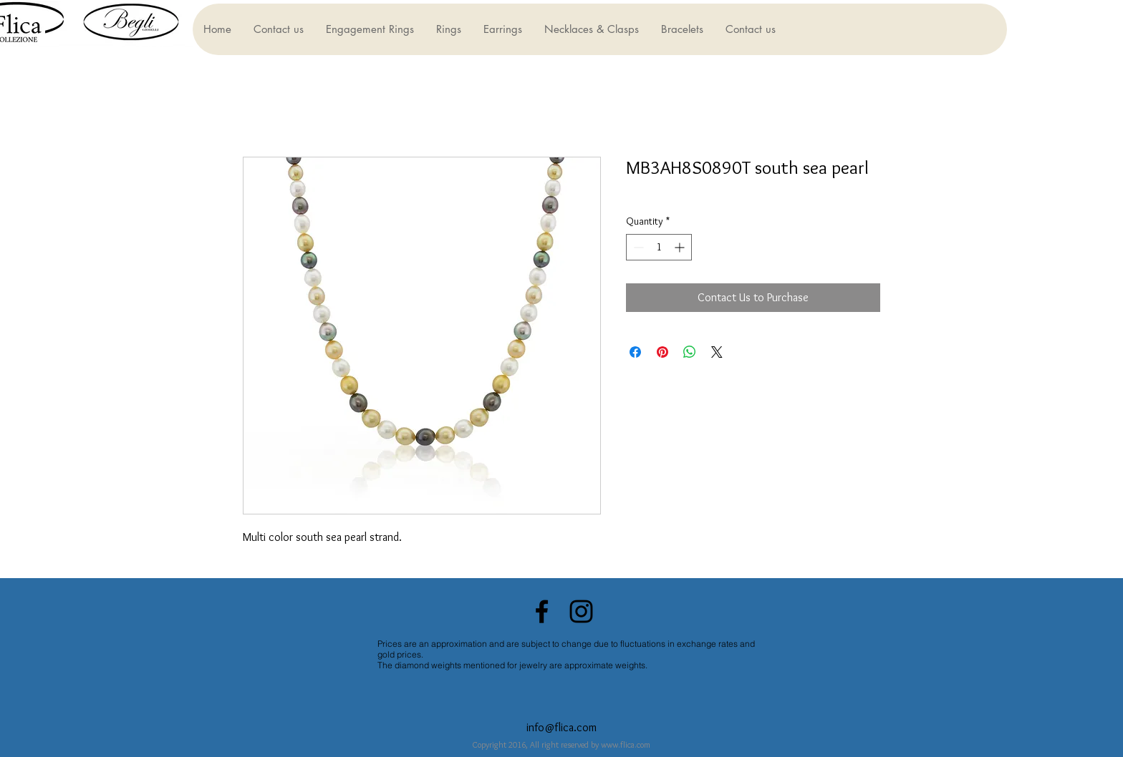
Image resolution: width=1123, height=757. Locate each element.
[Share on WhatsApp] (689, 352)
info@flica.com (561, 727)
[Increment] (681, 247)
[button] (369, 29)
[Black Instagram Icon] (581, 611)
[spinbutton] (659, 247)
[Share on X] (717, 352)
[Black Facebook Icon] (541, 611)
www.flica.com (625, 744)
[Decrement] (637, 247)
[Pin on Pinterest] (662, 352)
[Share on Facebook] (635, 352)
